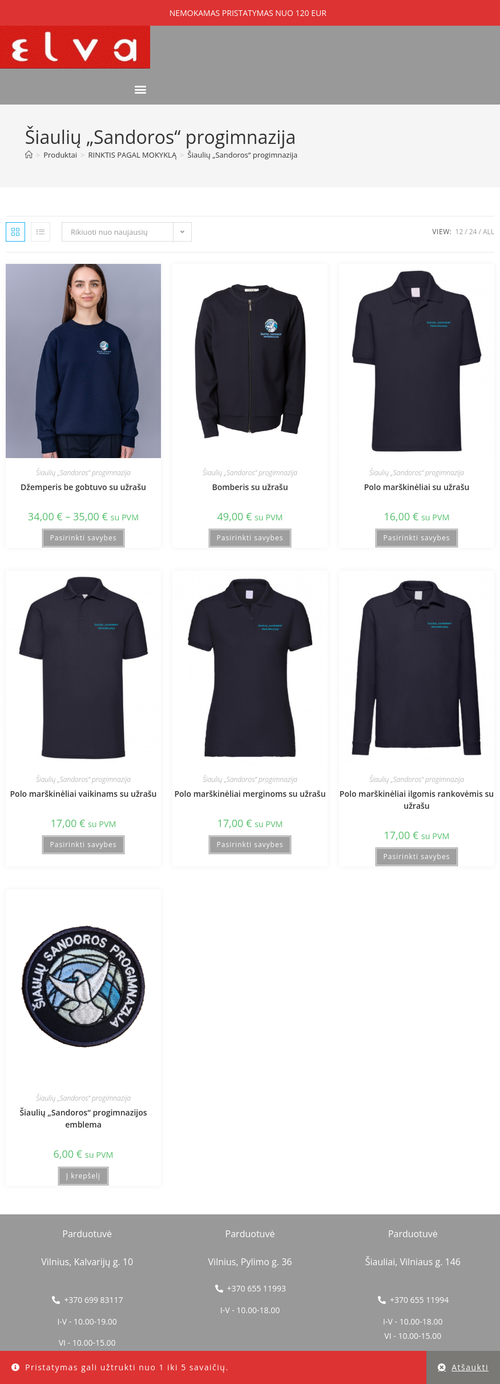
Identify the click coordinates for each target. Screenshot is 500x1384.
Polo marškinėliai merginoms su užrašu (249, 793)
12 (459, 231)
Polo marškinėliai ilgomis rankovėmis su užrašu (417, 799)
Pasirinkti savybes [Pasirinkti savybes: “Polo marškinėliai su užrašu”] (417, 538)
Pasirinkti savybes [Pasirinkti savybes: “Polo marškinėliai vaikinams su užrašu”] (83, 844)
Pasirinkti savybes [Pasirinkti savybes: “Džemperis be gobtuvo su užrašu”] (83, 538)
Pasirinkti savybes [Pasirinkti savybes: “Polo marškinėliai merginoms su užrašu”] (250, 844)
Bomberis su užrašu (250, 487)
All (488, 231)
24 (473, 231)
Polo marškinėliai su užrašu (417, 487)
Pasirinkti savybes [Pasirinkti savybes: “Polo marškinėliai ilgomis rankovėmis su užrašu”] (417, 856)
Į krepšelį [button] (83, 1176)
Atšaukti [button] (470, 1367)
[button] (140, 89)
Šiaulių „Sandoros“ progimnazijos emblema (83, 1118)
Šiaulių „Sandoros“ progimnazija (243, 155)
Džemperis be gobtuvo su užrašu (83, 487)
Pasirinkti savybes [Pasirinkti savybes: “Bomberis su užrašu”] (250, 538)
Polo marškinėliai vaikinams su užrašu (83, 793)
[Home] (29, 155)
